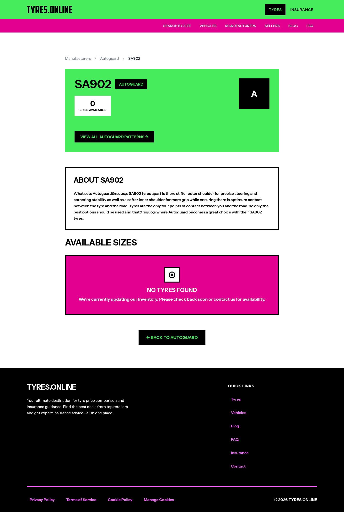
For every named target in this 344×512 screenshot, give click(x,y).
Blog (293, 26)
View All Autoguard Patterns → (114, 136)
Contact (238, 466)
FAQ (309, 26)
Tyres (275, 9)
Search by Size (177, 26)
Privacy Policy (42, 499)
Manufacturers (240, 26)
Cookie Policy (120, 499)
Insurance (301, 9)
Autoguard (109, 58)
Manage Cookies (159, 499)
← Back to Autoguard (172, 337)
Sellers (272, 26)
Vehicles (208, 26)
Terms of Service (81, 499)
